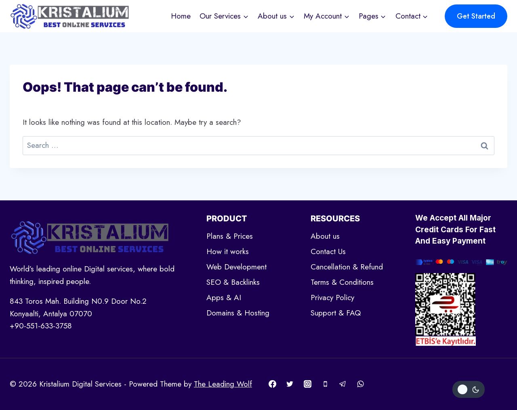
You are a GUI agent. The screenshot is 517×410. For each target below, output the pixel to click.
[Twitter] (290, 384)
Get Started (476, 16)
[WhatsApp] (360, 384)
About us (325, 236)
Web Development (236, 266)
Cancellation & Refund (347, 266)
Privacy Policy (332, 297)
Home (181, 16)
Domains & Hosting (237, 312)
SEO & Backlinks (233, 282)
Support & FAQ (336, 312)
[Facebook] (272, 384)
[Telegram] (343, 384)
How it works (227, 251)
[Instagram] (307, 384)
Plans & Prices (229, 236)
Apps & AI (223, 297)
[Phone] (325, 384)
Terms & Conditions (342, 282)
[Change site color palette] (468, 389)
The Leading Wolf (223, 383)
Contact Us (328, 251)
